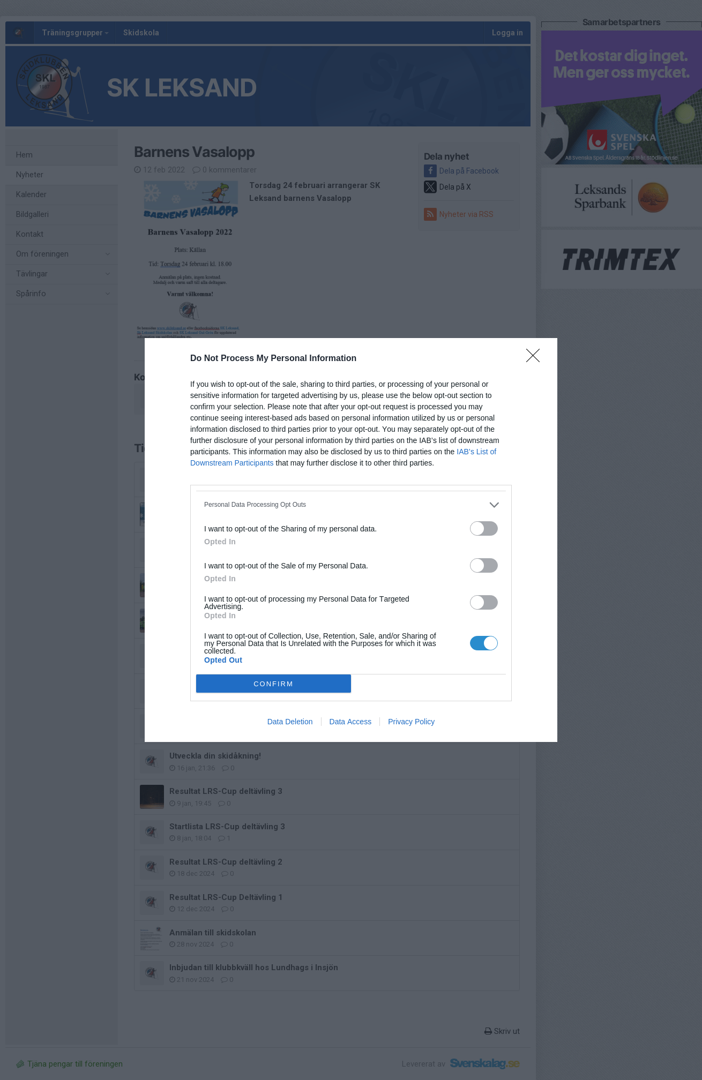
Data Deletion (290, 721)
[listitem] (351, 505)
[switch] (484, 528)
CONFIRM (273, 684)
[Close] (536, 359)
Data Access (351, 721)
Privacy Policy (411, 721)
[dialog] (351, 540)
